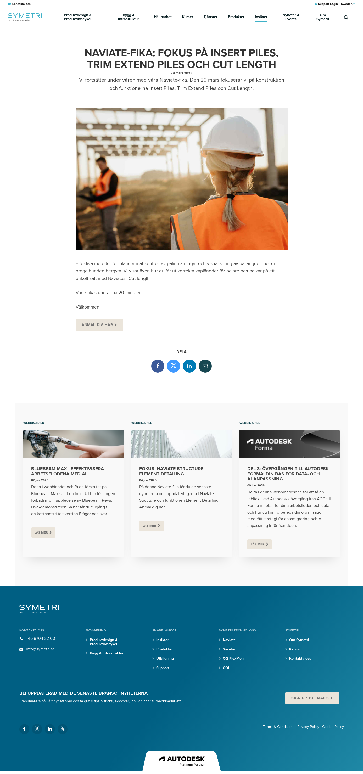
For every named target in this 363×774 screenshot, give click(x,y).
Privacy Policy (308, 727)
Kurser (187, 17)
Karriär (295, 649)
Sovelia (229, 649)
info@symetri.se (40, 649)
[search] (346, 17)
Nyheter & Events (291, 17)
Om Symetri (322, 17)
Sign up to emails (310, 698)
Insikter (261, 17)
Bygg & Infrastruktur (128, 17)
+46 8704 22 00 (40, 638)
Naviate (229, 640)
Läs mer (41, 532)
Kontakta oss (300, 658)
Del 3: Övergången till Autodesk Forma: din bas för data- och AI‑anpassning (288, 474)
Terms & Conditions (278, 727)
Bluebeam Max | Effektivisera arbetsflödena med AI (67, 471)
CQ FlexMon (233, 658)
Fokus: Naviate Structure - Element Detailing (172, 471)
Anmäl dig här (97, 325)
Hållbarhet (163, 17)
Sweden (348, 4)
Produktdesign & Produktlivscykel (78, 17)
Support (162, 668)
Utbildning (165, 658)
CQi (226, 668)
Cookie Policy (333, 727)
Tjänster (210, 17)
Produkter (236, 17)
